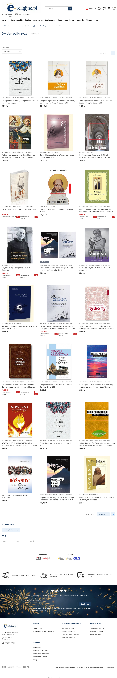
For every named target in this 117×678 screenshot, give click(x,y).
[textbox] (12, 52)
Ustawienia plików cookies (43, 631)
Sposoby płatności (68, 638)
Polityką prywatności (39, 610)
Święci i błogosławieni (45, 26)
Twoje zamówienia (97, 628)
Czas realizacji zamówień (71, 634)
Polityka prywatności (40, 651)
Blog (35, 660)
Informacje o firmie (40, 657)
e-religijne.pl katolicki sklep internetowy (13, 26)
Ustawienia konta (96, 631)
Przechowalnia (95, 634)
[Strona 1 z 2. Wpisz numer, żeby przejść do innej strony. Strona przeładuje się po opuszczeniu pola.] (105, 53)
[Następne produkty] (103, 514)
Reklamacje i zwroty (69, 628)
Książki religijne (31, 26)
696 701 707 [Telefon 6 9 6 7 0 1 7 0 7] (8, 14)
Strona (102, 53)
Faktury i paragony (68, 631)
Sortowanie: (6, 48)
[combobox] (55, 8)
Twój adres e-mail (33, 600)
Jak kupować (38, 628)
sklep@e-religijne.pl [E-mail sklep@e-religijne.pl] (25, 14)
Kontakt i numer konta (41, 654)
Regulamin (39, 608)
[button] (70, 8)
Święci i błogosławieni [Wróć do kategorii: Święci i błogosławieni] (11, 530)
